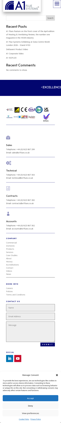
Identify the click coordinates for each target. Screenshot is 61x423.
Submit (47, 344)
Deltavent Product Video (17, 49)
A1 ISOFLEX (11, 57)
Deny (30, 405)
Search (50, 18)
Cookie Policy (24, 419)
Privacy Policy (36, 419)
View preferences (30, 413)
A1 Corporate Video (15, 53)
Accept (30, 398)
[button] (57, 375)
